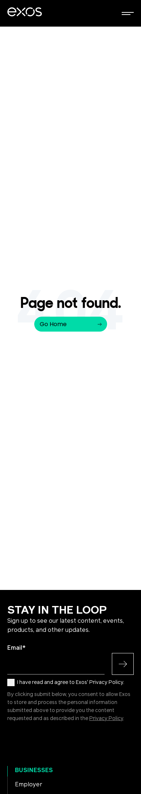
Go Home (71, 324)
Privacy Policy (106, 718)
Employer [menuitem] (28, 784)
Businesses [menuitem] (34, 770)
